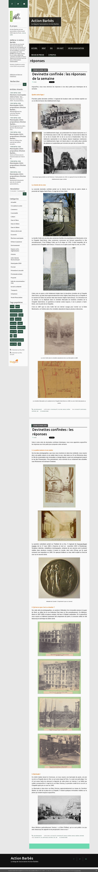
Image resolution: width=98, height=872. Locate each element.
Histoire (13, 254)
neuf (44, 48)
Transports (14, 290)
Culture (13, 216)
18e (19, 344)
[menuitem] (34, 47)
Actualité (13, 202)
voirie (12, 306)
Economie (14, 234)
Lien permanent (37, 409)
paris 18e (13, 323)
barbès (20, 331)
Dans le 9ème (15, 220)
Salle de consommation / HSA (18, 282)
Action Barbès (42, 21)
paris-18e (13, 344)
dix (51, 48)
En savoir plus (78, 870)
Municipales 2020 (16, 263)
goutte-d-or (21, 327)
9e (11, 336)
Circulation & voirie (16, 206)
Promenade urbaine (16, 274)
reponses (83, 409)
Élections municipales (17, 238)
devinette (78, 409)
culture (20, 323)
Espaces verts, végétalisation (15, 250)
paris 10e (18, 319)
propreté (13, 327)
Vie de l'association (76, 48)
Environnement (15, 245)
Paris (17, 306)
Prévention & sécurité (17, 270)
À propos (52, 55)
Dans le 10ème (15, 224)
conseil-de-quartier (16, 311)
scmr (11, 319)
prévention (13, 315)
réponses (45, 837)
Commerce (14, 209)
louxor (21, 315)
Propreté (13, 277)
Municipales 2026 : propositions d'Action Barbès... (18, 107)
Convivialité (14, 213)
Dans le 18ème (15, 227)
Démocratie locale (16, 231)
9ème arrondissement (16, 340)
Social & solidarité (16, 286)
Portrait (13, 267)
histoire (34, 411)
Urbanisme (14, 294)
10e (15, 336)
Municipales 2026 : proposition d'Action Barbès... (17, 151)
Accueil (34, 48)
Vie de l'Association (16, 297)
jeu (42, 837)
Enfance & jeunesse (16, 242)
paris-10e (13, 331)
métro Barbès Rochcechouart (15, 258)
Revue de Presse (37, 55)
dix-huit (60, 48)
